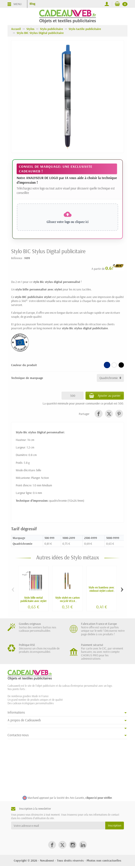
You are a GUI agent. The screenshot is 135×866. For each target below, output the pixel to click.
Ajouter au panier (104, 395)
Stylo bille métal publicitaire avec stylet (33, 599)
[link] (98, 414)
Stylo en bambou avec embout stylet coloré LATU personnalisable (101, 591)
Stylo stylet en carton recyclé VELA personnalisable (67, 601)
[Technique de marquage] (110, 378)
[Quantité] (71, 396)
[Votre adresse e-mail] (58, 825)
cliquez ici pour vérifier (98, 797)
